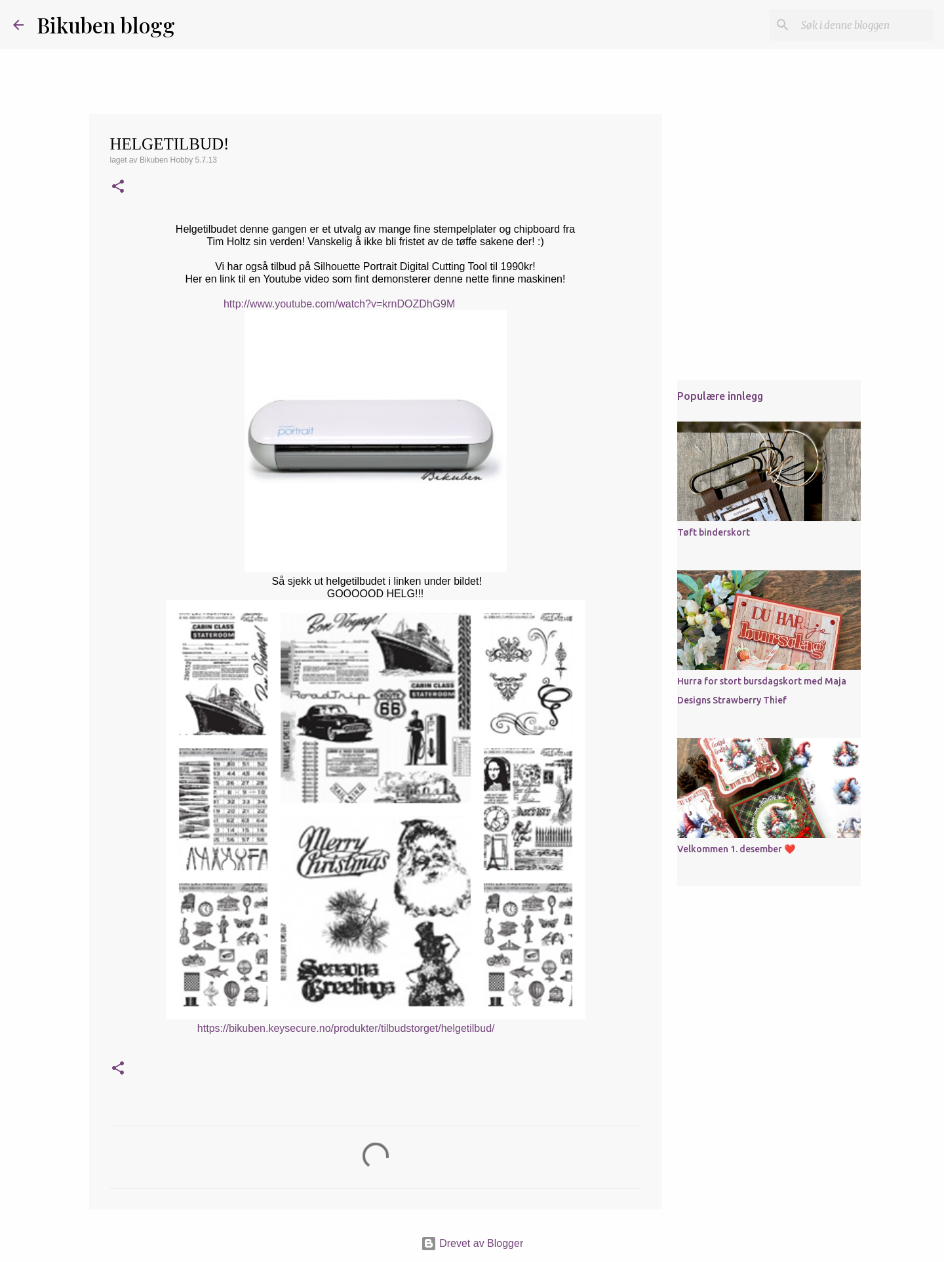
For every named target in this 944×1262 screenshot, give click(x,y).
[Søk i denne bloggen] (865, 25)
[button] (118, 187)
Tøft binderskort (713, 532)
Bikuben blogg (106, 24)
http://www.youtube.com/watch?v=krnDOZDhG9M (339, 303)
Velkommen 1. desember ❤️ (736, 849)
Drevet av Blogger (472, 1243)
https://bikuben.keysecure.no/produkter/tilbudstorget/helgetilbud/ (346, 1028)
